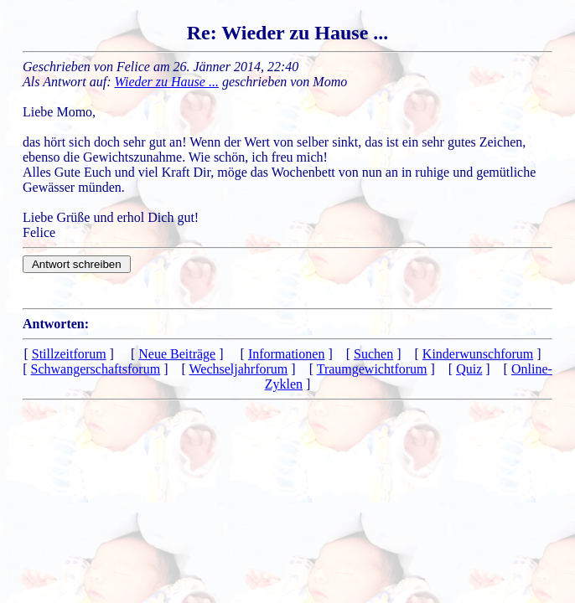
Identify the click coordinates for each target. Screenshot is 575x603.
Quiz (469, 369)
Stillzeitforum (69, 354)
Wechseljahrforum (238, 369)
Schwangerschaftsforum (96, 369)
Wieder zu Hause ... (167, 82)
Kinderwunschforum (477, 354)
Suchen (373, 354)
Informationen (286, 354)
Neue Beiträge (176, 354)
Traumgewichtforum (372, 369)
